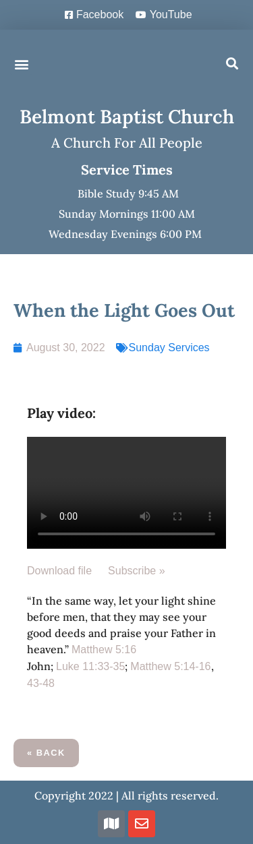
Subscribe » (136, 570)
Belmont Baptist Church (127, 116)
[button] (21, 64)
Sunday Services (169, 347)
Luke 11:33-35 (90, 666)
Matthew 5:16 (104, 649)
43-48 (41, 683)
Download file (59, 570)
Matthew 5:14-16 (170, 666)
